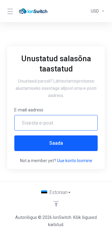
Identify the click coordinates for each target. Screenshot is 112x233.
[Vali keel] (56, 192)
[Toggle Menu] (9, 11)
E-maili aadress (28, 109)
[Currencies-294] (96, 11)
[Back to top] (56, 204)
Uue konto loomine (74, 160)
